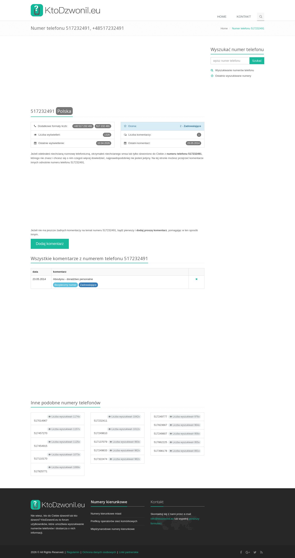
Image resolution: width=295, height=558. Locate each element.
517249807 (177, 434)
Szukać (257, 60)
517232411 (117, 418)
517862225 (177, 442)
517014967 (57, 418)
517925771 (57, 469)
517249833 (117, 450)
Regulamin (73, 552)
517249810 (117, 431)
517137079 (117, 442)
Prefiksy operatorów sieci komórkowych (114, 521)
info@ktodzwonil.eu (162, 518)
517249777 (177, 417)
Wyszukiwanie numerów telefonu (234, 70)
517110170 (57, 456)
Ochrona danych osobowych (99, 552)
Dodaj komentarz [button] (50, 244)
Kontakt (244, 16)
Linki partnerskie (128, 552)
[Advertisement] (117, 73)
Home (221, 16)
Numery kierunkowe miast (106, 513)
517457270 (57, 431)
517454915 (57, 443)
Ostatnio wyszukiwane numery (233, 75)
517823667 (177, 425)
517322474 (117, 459)
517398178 (177, 451)
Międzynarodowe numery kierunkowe (113, 529)
